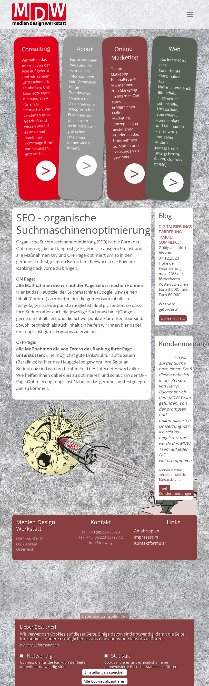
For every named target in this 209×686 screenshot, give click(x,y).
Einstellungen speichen (104, 675)
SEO (102, 242)
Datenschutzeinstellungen (104, 619)
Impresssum (146, 537)
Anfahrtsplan (146, 531)
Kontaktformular (150, 543)
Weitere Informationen (39, 648)
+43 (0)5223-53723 (104, 532)
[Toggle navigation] (190, 14)
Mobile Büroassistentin (172, 476)
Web (174, 49)
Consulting (35, 48)
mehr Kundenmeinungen (175, 491)
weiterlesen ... (173, 318)
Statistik (120, 658)
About (85, 49)
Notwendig (40, 658)
